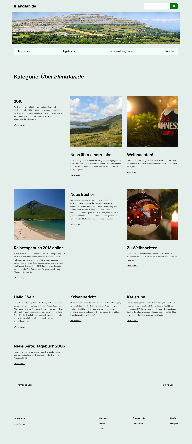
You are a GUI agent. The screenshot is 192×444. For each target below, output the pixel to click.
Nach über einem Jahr (90, 154)
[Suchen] (174, 6)
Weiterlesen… (19, 125)
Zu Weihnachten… (144, 247)
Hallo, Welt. (24, 297)
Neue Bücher (82, 194)
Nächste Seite (169, 384)
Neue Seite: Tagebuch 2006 (39, 346)
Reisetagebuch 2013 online (39, 247)
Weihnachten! (140, 154)
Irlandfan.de (25, 6)
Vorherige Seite (23, 384)
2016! (19, 101)
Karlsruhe (136, 297)
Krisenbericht (83, 297)
